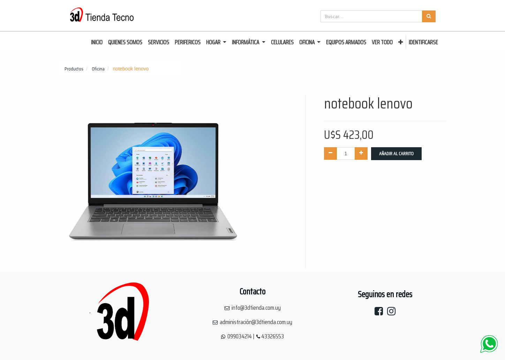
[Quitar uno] (330, 153)
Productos (74, 69)
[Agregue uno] (361, 153)
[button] (400, 42)
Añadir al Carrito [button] (396, 153)
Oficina (98, 69)
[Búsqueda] (429, 16)
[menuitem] (96, 42)
